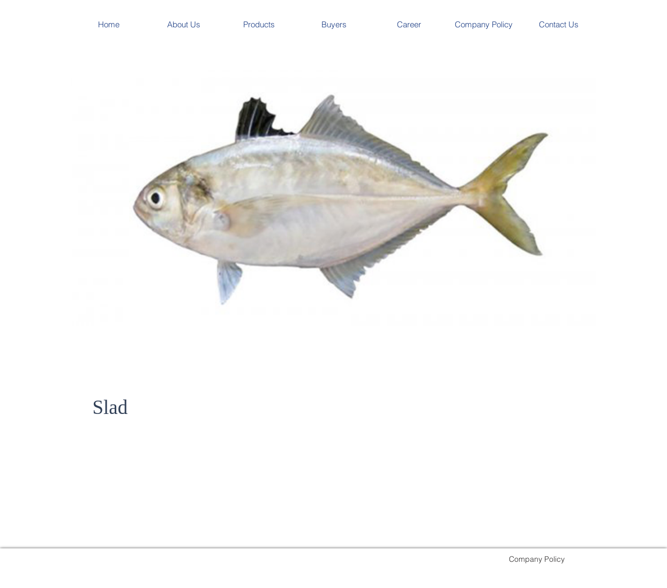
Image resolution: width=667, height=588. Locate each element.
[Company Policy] (536, 559)
